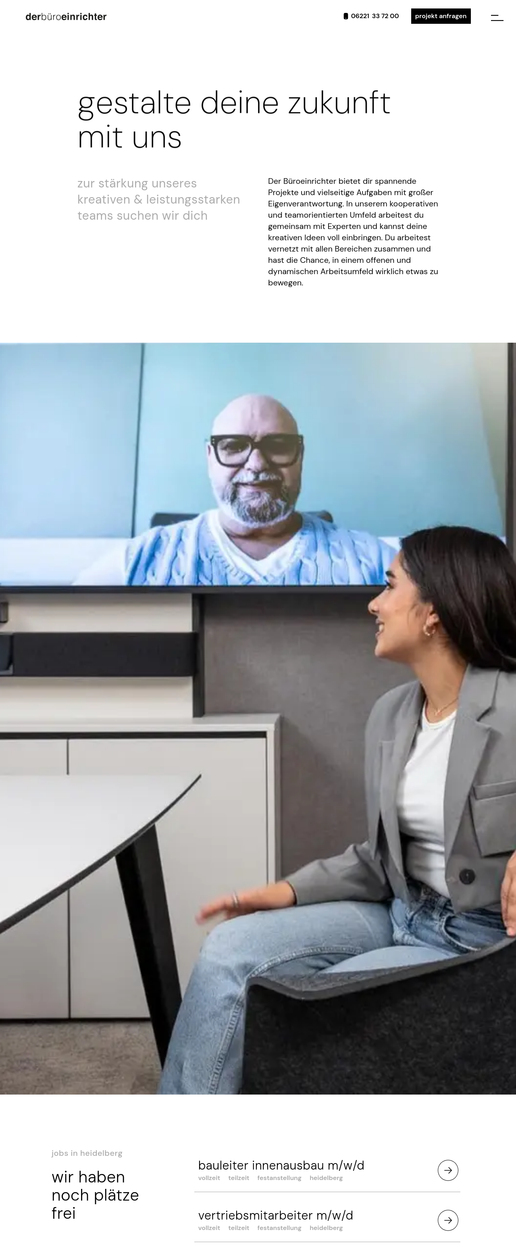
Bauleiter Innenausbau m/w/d (281, 1165)
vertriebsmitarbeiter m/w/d (276, 1215)
